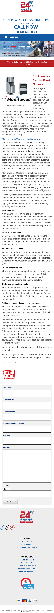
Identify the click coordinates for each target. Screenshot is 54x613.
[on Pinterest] (12, 527)
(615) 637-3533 (17, 44)
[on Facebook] (2, 527)
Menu (11, 37)
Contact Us (10, 501)
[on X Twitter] (7, 527)
